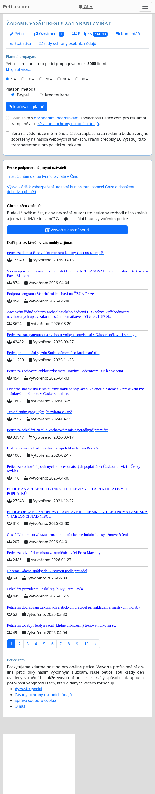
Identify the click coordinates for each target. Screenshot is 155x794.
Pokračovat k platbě (26, 106)
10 (86, 643)
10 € (30, 79)
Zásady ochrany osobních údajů (67, 43)
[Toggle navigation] (145, 7)
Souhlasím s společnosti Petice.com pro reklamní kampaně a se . (78, 120)
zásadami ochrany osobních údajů (68, 123)
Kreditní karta (57, 95)
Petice (17, 33)
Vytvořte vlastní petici (67, 230)
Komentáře (128, 33)
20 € (49, 79)
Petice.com (16, 6)
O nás (20, 706)
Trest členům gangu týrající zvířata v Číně (42, 176)
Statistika (20, 43)
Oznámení (49, 34)
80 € (84, 79)
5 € (13, 79)
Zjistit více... (18, 69)
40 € (66, 79)
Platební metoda (20, 89)
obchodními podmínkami (57, 118)
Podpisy (90, 34)
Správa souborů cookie (35, 700)
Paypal (23, 95)
